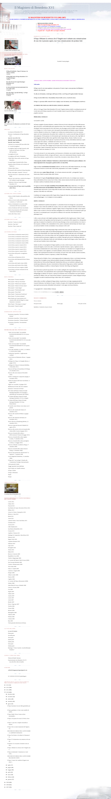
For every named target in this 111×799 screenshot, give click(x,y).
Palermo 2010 (11, 537)
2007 (7, 787)
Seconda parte (11, 635)
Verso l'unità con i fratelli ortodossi (16, 468)
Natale (9, 474)
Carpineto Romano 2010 (14, 541)
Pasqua (9, 476)
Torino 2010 (11, 549)
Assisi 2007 (11, 600)
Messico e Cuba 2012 (13, 514)
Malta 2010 (11, 552)
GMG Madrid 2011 (12, 526)
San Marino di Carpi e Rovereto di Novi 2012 (19, 508)
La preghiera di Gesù (13, 154)
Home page (60, 303)
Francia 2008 (11, 577)
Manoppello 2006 (12, 612)
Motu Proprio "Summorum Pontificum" (17, 294)
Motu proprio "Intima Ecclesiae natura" (17, 285)
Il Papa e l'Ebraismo (13, 472)
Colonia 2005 (11, 618)
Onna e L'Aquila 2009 (13, 568)
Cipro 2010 (11, 545)
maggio (10, 770)
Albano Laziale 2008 (13, 575)
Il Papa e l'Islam (12, 470)
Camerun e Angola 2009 (14, 570)
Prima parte (11, 633)
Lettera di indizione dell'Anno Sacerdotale (18, 208)
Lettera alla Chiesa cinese (14, 213)
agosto (9, 703)
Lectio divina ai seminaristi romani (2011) (18, 238)
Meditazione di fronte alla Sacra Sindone (18, 386)
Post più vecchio (82, 303)
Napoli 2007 (11, 591)
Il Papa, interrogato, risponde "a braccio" (18, 172)
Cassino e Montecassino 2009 (15, 564)
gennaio (10, 779)
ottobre (9, 699)
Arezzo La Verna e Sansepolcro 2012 (17, 512)
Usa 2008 (10, 589)
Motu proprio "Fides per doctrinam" (16, 281)
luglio (9, 765)
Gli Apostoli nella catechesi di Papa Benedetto (19, 170)
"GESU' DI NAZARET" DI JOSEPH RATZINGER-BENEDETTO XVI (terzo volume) (18, 334)
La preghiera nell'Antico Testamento (16, 156)
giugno (9, 767)
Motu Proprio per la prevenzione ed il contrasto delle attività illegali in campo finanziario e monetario (18, 300)
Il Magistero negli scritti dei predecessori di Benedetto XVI (51, 27)
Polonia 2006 (11, 616)
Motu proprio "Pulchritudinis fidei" (16, 290)
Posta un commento (37, 300)
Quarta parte (11, 639)
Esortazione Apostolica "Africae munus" (17, 318)
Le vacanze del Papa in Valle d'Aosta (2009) (18, 560)
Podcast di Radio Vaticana (14, 658)
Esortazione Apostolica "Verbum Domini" (18, 320)
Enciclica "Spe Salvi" (13, 224)
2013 (7, 685)
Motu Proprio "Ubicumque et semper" (17, 304)
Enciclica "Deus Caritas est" (15, 226)
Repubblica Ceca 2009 (13, 556)
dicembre (10, 694)
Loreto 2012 (11, 501)
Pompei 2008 (11, 572)
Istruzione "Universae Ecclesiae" (16, 388)
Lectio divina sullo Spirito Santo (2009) (17, 263)
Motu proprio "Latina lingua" (15, 288)
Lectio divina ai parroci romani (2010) (17, 251)
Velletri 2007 (11, 593)
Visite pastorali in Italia (13, 464)
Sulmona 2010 (11, 543)
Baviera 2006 (11, 610)
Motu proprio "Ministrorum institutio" (17, 283)
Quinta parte (11, 641)
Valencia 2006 (11, 614)
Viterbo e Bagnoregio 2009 (14, 558)
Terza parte (10, 637)
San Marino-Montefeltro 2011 (15, 529)
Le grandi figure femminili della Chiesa (17, 162)
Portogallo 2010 (12, 547)
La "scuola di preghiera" (14, 146)
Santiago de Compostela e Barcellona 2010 (18, 535)
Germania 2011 (11, 522)
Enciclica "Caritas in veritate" (15, 222)
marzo (9, 774)
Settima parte (11, 646)
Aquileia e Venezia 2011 (14, 533)
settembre (10, 701)
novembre (10, 696)
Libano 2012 (11, 503)
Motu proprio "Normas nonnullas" (16, 279)
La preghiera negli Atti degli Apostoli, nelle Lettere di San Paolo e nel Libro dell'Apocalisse (18, 150)
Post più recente (37, 303)
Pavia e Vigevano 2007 (13, 604)
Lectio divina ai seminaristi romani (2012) (18, 236)
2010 (7, 692)
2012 (7, 687)
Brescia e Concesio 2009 (14, 554)
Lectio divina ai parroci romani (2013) (17, 245)
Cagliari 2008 (11, 579)
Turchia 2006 (11, 606)
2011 (7, 689)
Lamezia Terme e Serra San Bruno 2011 (17, 520)
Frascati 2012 (11, 506)
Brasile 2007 (11, 602)
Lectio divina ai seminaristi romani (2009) (18, 243)
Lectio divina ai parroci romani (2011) (17, 249)
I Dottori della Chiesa (13, 168)
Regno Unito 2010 (12, 539)
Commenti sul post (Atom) (45, 307)
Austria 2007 (11, 595)
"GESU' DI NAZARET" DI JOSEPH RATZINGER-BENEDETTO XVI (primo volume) (18, 345)
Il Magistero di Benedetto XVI (34, 7)
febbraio (10, 777)
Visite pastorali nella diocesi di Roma (17, 623)
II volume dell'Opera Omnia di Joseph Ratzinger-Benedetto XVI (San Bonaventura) (17, 402)
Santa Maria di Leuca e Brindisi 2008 (17, 585)
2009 (7, 782)
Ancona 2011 (11, 524)
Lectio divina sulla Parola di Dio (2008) (17, 265)
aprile (9, 772)
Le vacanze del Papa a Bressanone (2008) (18, 581)
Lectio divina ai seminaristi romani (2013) (18, 234)
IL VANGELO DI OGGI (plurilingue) (17, 676)
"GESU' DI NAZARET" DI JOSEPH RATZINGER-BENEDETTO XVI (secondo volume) (19, 339)
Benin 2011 (11, 516)
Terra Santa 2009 (12, 566)
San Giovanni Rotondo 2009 (15, 562)
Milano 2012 (11, 510)
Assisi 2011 (11, 518)
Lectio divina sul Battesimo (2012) (16, 257)
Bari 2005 (10, 621)
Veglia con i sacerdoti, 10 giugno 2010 (17, 384)
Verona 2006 (11, 608)
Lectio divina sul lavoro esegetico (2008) (18, 267)
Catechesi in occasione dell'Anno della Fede (18, 144)
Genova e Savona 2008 (13, 587)
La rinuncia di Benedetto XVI (15, 132)
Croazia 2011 (11, 531)
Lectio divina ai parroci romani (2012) (17, 247)
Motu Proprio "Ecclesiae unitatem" (16, 296)
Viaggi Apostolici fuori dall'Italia (16, 466)
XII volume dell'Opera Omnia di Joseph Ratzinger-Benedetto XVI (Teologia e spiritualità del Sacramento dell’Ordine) (18, 392)
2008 (7, 784)
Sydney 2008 (11, 583)
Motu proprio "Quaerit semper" (15, 306)
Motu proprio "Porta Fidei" (14, 292)
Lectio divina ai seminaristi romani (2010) (18, 240)
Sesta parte (10, 643)
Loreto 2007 (11, 597)
